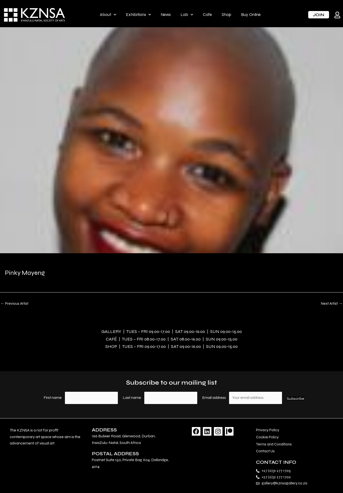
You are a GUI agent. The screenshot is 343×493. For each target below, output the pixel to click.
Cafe (207, 14)
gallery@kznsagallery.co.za (285, 484)
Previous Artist (14, 303)
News (166, 14)
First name (52, 398)
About (108, 15)
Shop (226, 14)
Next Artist (331, 303)
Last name (132, 398)
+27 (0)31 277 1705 (276, 471)
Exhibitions (138, 15)
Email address (214, 398)
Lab (187, 15)
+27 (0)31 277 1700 (277, 478)
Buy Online (251, 14)
